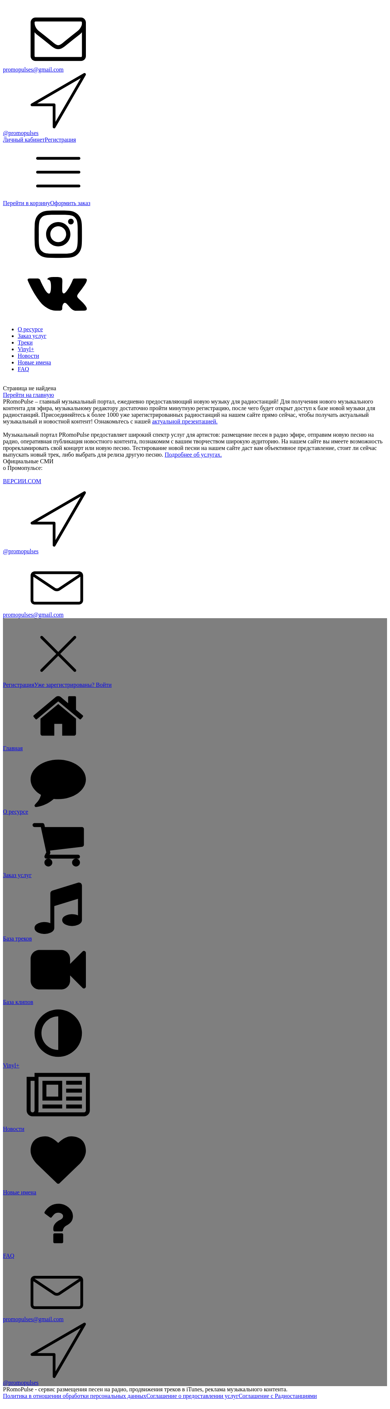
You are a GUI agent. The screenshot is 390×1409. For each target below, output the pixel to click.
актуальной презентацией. (184, 421)
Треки (25, 342)
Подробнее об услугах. (193, 454)
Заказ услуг (32, 336)
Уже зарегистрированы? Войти (73, 685)
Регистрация (60, 139)
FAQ (23, 369)
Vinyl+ (26, 349)
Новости (28, 356)
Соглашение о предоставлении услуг (192, 1396)
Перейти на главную (28, 395)
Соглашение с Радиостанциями (277, 1396)
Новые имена (34, 362)
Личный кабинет (24, 139)
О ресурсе (30, 329)
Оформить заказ (70, 203)
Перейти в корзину (26, 203)
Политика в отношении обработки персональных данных (74, 1396)
